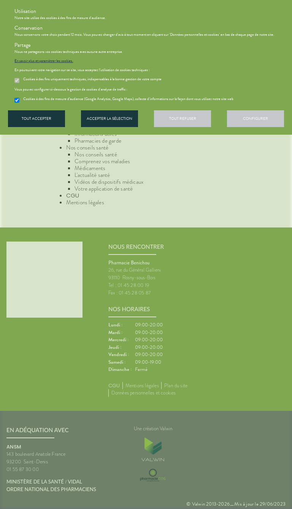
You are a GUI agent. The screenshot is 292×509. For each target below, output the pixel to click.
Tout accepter (36, 118)
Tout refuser (182, 118)
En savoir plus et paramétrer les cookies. (43, 61)
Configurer (255, 118)
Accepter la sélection (109, 118)
